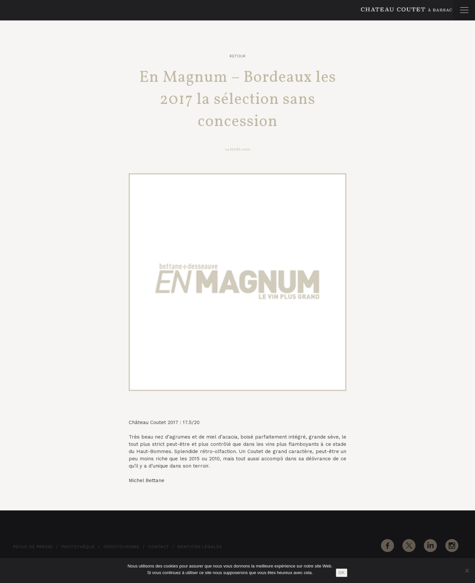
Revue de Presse (33, 546)
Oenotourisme (122, 546)
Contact (158, 546)
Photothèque (78, 546)
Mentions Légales (199, 546)
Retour (237, 56)
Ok (341, 572)
